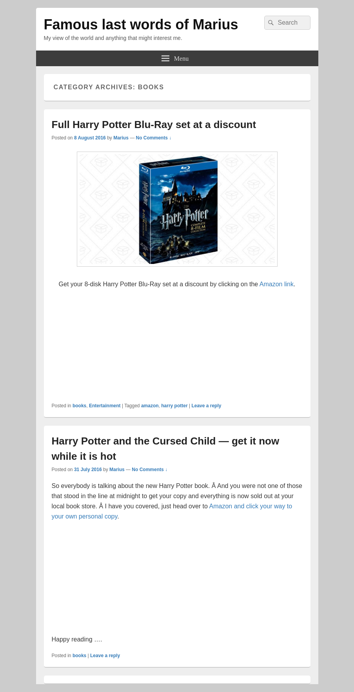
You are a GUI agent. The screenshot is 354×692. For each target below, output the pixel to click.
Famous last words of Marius (141, 24)
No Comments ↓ (154, 138)
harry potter (174, 405)
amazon (150, 405)
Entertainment (105, 405)
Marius (121, 138)
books (79, 405)
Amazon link (277, 284)
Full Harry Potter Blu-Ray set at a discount (154, 124)
